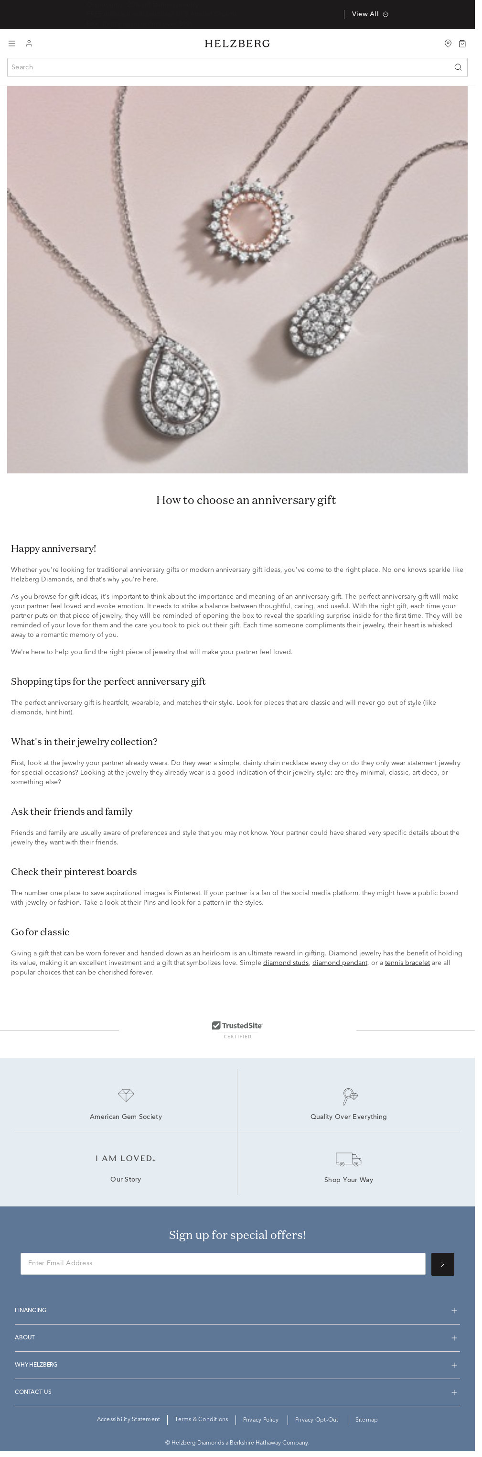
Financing (30, 1311)
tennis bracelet (407, 963)
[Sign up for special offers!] (442, 1264)
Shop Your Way (348, 1180)
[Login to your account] (29, 44)
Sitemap (366, 1420)
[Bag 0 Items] (462, 43)
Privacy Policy (260, 1420)
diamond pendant (339, 963)
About (25, 1338)
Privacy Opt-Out (317, 1420)
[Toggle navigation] (12, 43)
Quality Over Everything (349, 1117)
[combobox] (237, 67)
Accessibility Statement (129, 1420)
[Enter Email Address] (223, 1264)
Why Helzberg (36, 1365)
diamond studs (286, 963)
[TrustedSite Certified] (237, 1029)
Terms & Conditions (201, 1420)
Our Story (125, 1180)
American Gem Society (126, 1117)
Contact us (33, 1392)
